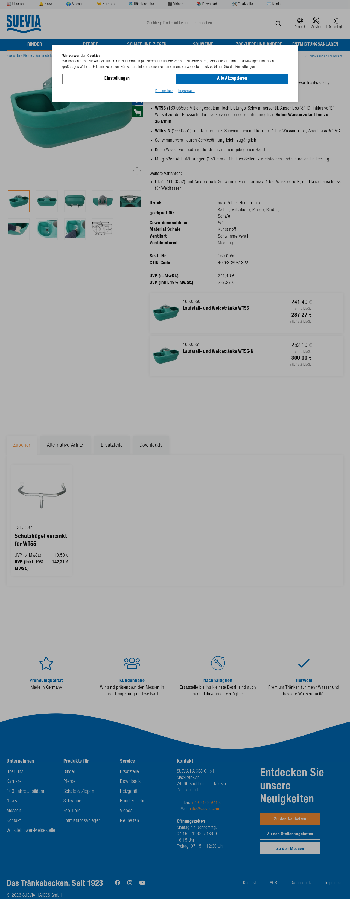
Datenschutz (164, 91)
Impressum (186, 91)
